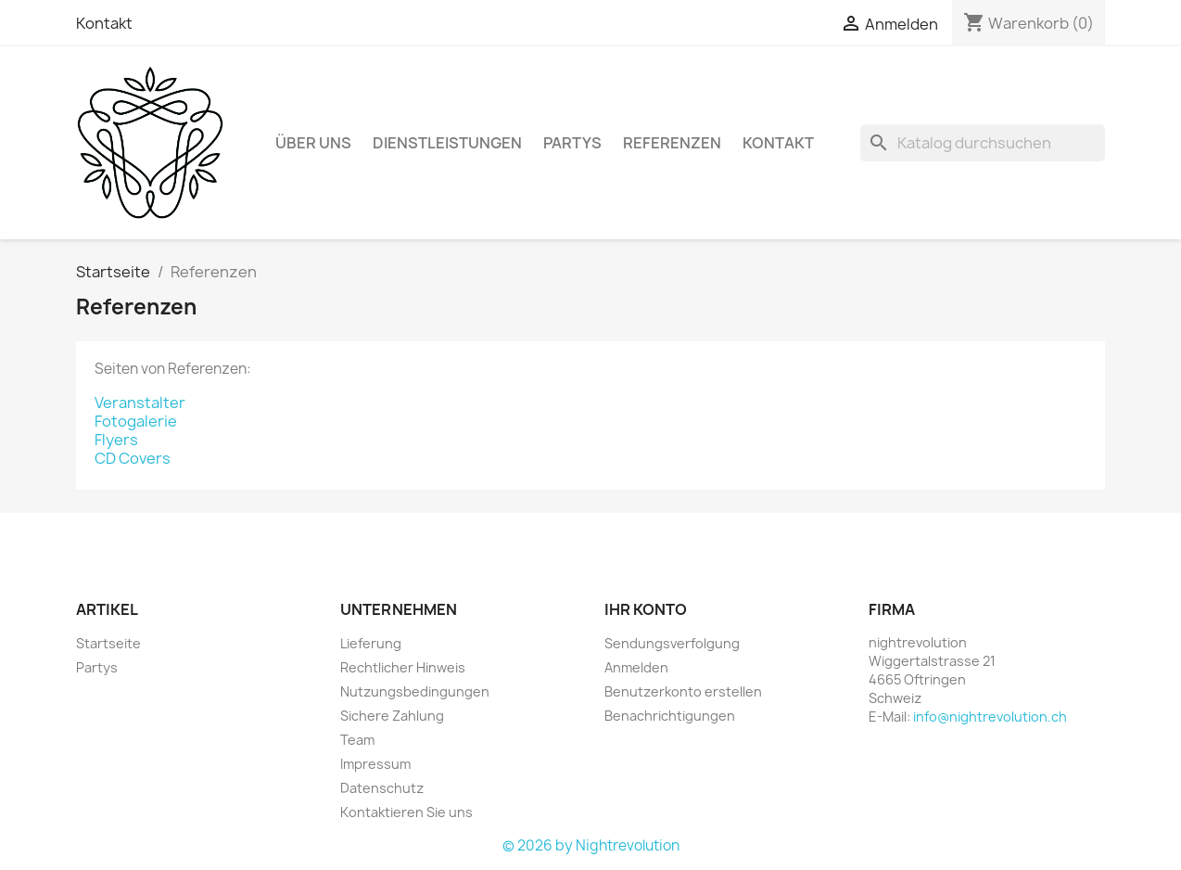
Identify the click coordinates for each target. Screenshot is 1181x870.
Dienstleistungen (447, 143)
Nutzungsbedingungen (414, 691)
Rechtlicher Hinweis (402, 667)
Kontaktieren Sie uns (406, 812)
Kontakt (104, 23)
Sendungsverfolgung (672, 643)
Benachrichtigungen (669, 715)
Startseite (108, 643)
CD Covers (133, 458)
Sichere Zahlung (392, 715)
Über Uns (313, 143)
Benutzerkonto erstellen (683, 691)
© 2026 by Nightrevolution (590, 845)
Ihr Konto (645, 609)
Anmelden (636, 667)
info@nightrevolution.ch (990, 716)
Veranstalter (140, 402)
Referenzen (672, 143)
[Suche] (982, 142)
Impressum (375, 764)
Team (357, 739)
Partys (572, 143)
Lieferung (370, 643)
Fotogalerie (136, 421)
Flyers (116, 439)
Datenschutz (382, 788)
